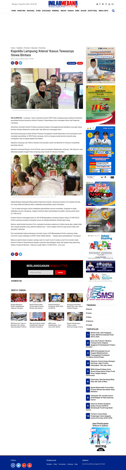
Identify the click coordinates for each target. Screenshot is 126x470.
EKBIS (77, 11)
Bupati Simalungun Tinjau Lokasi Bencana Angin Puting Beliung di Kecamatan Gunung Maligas (75, 326)
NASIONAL (31, 11)
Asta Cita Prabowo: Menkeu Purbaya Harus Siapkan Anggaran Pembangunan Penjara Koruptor (100, 344)
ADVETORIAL (92, 11)
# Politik (89, 325)
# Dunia (89, 313)
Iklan (76, 464)
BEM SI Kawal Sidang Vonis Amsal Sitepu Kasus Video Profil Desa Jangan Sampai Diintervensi (100, 372)
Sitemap (70, 464)
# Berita (89, 309)
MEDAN (63, 11)
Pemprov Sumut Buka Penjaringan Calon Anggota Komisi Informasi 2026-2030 (101, 416)
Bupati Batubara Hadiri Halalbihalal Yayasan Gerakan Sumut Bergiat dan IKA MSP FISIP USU (18, 308)
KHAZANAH (46, 11)
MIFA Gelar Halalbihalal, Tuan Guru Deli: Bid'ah (54, 325)
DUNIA (38, 11)
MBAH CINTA (103, 11)
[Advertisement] (63, 28)
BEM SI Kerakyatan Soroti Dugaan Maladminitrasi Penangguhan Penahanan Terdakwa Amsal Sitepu (98, 354)
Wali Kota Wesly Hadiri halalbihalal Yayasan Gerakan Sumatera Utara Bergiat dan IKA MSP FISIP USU (37, 326)
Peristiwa (42, 48)
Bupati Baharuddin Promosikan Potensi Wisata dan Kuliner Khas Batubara (37, 307)
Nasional (34, 48)
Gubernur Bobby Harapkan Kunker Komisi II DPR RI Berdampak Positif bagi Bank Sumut (99, 407)
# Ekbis (89, 317)
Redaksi (49, 464)
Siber (55, 464)
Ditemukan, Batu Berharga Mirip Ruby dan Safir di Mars (102, 380)
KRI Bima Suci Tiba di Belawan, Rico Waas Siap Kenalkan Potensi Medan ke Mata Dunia (18, 326)
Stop (80, 63)
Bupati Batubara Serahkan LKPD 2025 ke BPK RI (55, 306)
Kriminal (27, 48)
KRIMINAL (55, 11)
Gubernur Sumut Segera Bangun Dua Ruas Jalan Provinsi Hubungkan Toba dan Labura (103, 363)
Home (13, 48)
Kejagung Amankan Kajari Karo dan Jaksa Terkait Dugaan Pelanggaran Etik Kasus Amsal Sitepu (74, 308)
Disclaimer (62, 464)
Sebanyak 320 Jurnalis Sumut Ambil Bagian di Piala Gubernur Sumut (102, 398)
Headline (20, 48)
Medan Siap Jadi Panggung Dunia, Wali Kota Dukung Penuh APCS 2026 (102, 335)
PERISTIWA (21, 11)
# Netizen (89, 321)
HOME (13, 11)
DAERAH (71, 11)
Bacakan (71, 63)
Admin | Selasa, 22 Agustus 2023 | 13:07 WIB (22, 59)
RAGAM (83, 11)
